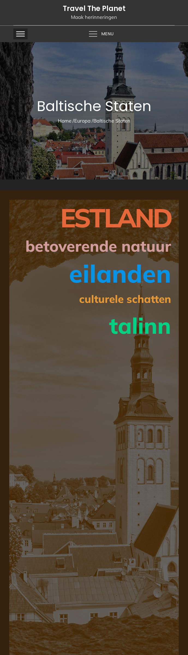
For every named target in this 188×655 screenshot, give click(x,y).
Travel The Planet (94, 8)
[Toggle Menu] (20, 33)
